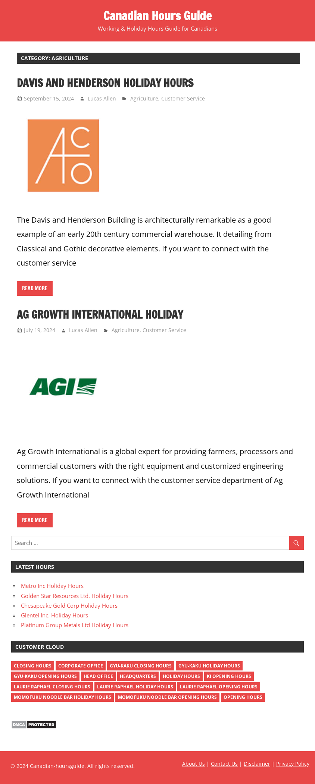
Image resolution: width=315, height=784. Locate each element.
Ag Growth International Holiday (100, 314)
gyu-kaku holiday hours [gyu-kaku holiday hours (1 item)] (209, 666)
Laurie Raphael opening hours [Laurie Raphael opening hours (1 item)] (219, 687)
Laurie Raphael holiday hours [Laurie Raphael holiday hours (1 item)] (135, 687)
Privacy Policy (292, 763)
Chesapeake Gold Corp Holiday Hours (69, 605)
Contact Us (224, 763)
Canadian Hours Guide (157, 15)
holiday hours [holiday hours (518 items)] (181, 676)
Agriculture (144, 98)
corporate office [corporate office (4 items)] (80, 666)
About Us (193, 763)
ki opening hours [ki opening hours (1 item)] (229, 676)
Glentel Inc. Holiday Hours (54, 615)
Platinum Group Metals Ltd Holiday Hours (74, 625)
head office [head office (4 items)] (98, 676)
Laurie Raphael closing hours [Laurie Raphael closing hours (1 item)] (52, 687)
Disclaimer (257, 763)
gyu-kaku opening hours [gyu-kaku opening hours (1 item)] (45, 676)
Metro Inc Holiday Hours (52, 585)
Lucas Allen (102, 98)
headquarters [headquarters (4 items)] (138, 676)
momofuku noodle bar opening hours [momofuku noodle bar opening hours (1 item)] (167, 697)
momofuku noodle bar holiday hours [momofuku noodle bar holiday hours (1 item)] (62, 697)
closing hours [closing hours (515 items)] (33, 666)
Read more (34, 288)
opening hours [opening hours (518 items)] (243, 697)
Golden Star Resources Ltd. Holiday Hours (74, 595)
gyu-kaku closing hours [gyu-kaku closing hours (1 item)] (141, 666)
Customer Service (183, 98)
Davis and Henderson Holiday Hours (105, 82)
